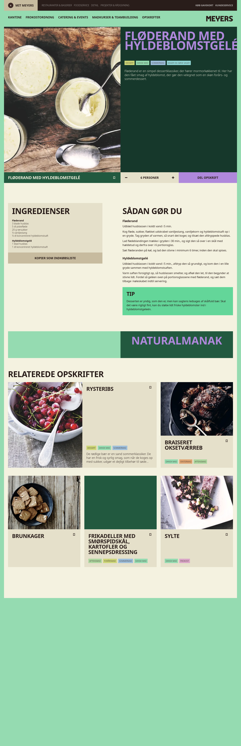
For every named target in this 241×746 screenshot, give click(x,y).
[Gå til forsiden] (187, 18)
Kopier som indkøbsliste (55, 258)
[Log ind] (24, 5)
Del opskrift (207, 178)
